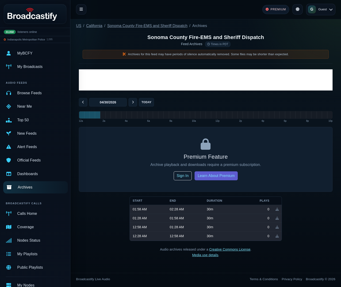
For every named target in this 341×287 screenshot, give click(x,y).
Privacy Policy (292, 279)
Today (146, 102)
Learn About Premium (216, 176)
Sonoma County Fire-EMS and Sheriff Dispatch (147, 26)
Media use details (205, 255)
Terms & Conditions (264, 279)
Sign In (183, 176)
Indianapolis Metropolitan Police (26, 39)
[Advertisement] (206, 79)
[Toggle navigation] (81, 9)
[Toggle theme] (297, 9)
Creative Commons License (229, 249)
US (78, 26)
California (94, 26)
